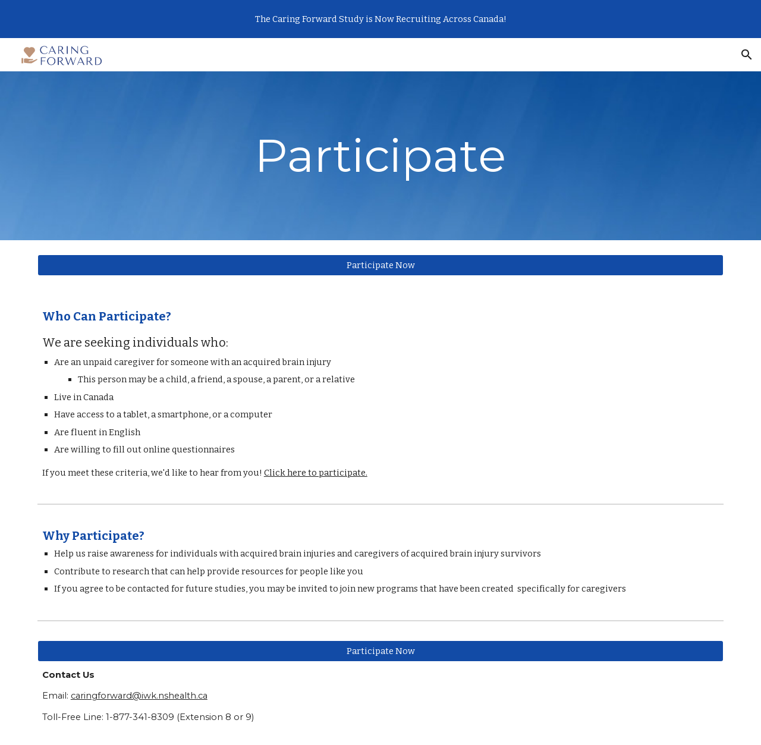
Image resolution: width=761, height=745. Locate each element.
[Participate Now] (380, 265)
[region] (380, 19)
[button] (746, 54)
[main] (380, 156)
